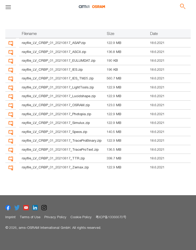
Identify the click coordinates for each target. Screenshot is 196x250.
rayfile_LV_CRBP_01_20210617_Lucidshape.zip (59, 96)
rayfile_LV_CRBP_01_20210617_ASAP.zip (54, 43)
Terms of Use (30, 217)
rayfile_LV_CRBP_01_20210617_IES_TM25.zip (57, 78)
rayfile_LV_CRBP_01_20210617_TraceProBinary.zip (61, 140)
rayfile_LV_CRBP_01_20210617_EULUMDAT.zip (58, 60)
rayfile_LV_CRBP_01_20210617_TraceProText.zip (60, 149)
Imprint (10, 217)
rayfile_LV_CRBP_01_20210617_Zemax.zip (55, 167)
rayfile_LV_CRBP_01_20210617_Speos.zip (54, 132)
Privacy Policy (55, 217)
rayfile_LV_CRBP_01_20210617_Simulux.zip (56, 122)
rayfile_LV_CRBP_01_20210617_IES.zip (52, 69)
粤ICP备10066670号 (111, 217)
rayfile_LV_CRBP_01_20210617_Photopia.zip (56, 114)
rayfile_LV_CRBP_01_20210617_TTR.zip (53, 158)
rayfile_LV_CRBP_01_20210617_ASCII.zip (54, 52)
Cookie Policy (81, 217)
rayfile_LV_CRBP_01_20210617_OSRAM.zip (56, 105)
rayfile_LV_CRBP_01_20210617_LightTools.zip (58, 87)
